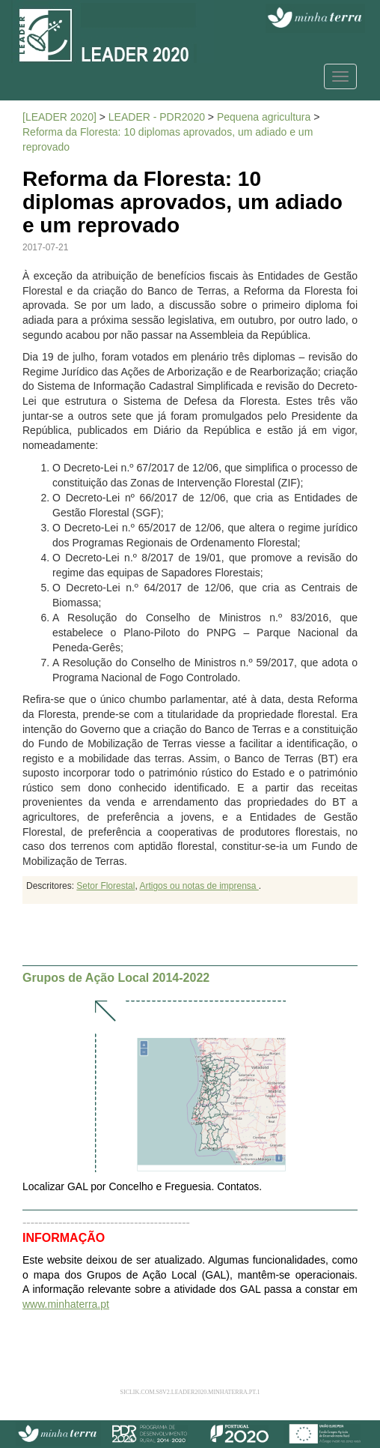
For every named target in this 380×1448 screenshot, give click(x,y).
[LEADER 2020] (59, 117)
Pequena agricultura (263, 117)
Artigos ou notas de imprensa (198, 886)
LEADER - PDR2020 (156, 117)
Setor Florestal (105, 886)
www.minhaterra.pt (65, 1304)
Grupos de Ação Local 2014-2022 (115, 977)
